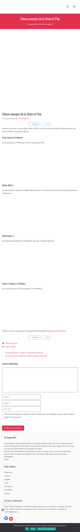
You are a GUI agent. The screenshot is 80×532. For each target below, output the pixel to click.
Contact (7, 493)
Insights (7, 479)
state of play (10, 346)
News (6, 483)
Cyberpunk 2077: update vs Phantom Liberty (24, 353)
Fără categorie (11, 343)
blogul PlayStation (58, 331)
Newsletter (8, 490)
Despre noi (8, 472)
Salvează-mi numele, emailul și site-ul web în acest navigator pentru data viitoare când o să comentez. (39, 415)
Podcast (7, 476)
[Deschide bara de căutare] (67, 7)
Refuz (33, 529)
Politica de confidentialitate (46, 529)
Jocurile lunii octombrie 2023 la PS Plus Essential (26, 356)
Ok (27, 529)
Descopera (8, 486)
